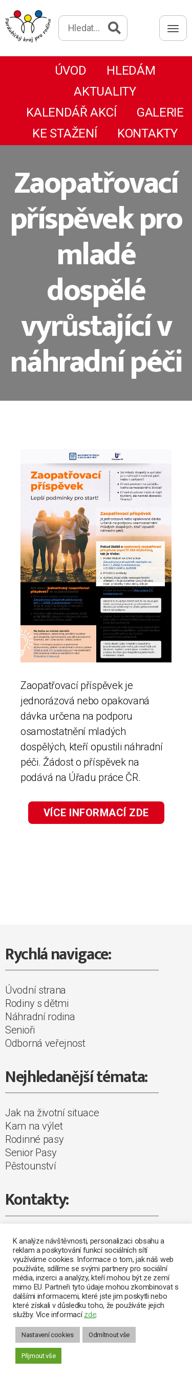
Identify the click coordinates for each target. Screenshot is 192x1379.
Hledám (130, 70)
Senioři (20, 1030)
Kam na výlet (33, 1126)
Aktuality (105, 91)
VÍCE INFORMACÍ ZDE (96, 813)
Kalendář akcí (71, 112)
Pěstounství (30, 1166)
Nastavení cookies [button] (48, 1335)
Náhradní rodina (40, 1016)
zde (90, 1314)
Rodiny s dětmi (37, 1003)
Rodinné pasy (34, 1139)
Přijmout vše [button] (38, 1356)
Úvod (71, 70)
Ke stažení (64, 133)
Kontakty (147, 133)
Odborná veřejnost (45, 1043)
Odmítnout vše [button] (109, 1335)
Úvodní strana (35, 990)
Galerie (160, 112)
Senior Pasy (31, 1152)
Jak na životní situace (52, 1113)
